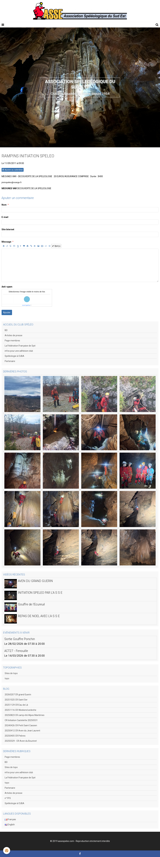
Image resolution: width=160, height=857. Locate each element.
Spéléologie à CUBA (14, 356)
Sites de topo (11, 673)
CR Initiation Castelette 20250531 (21, 720)
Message (6, 242)
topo (7, 678)
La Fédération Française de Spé (20, 345)
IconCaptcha (26, 305)
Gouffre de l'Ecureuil (31, 604)
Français (10, 819)
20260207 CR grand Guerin (18, 694)
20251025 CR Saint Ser (16, 699)
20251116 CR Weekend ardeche (20, 710)
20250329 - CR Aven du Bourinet (21, 741)
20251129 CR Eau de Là (16, 705)
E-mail (5, 217)
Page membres (12, 340)
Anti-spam (7, 286)
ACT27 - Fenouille (16, 651)
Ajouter (6, 312)
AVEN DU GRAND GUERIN (35, 581)
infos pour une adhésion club (19, 351)
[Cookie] (6, 850)
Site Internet (8, 229)
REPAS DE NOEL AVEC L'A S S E (39, 616)
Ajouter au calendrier (12, 170)
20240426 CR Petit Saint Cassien (21, 725)
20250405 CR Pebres (15, 735)
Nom (4, 205)
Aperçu (56, 246)
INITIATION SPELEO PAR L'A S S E (40, 592)
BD (6, 330)
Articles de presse (13, 335)
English (10, 824)
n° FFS (8, 798)
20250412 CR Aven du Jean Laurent (22, 730)
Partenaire (10, 361)
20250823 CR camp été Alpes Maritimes (24, 715)
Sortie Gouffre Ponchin (19, 639)
